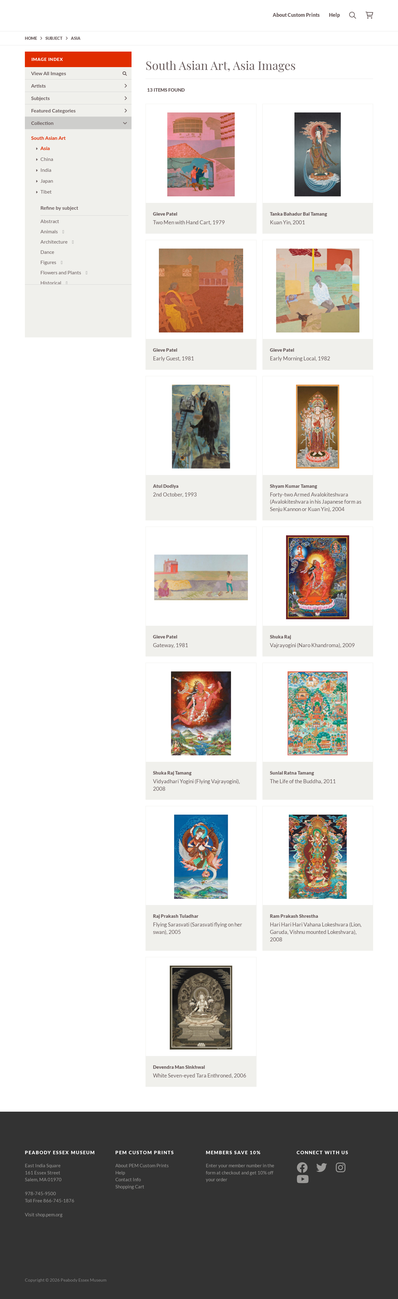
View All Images (79, 73)
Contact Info (128, 1179)
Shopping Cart (129, 1186)
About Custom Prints (296, 15)
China (46, 159)
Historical (50, 283)
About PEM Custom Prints (142, 1165)
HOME (31, 38)
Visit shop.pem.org (43, 1214)
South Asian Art (48, 138)
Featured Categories (79, 110)
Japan (46, 181)
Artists (79, 86)
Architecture (53, 242)
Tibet (46, 191)
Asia (45, 148)
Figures (48, 262)
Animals (49, 231)
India (45, 170)
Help (334, 15)
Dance (47, 252)
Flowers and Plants (60, 272)
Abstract (49, 221)
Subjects (79, 98)
